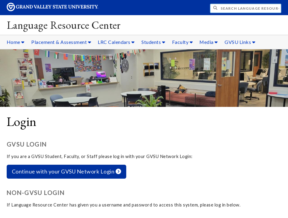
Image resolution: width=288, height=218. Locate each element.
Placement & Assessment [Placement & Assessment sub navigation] (61, 42)
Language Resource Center (64, 25)
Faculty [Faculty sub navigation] (182, 42)
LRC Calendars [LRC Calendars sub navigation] (116, 42)
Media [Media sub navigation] (208, 42)
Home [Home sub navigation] (16, 42)
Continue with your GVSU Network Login (66, 171)
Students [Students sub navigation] (153, 42)
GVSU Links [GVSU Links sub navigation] (240, 42)
